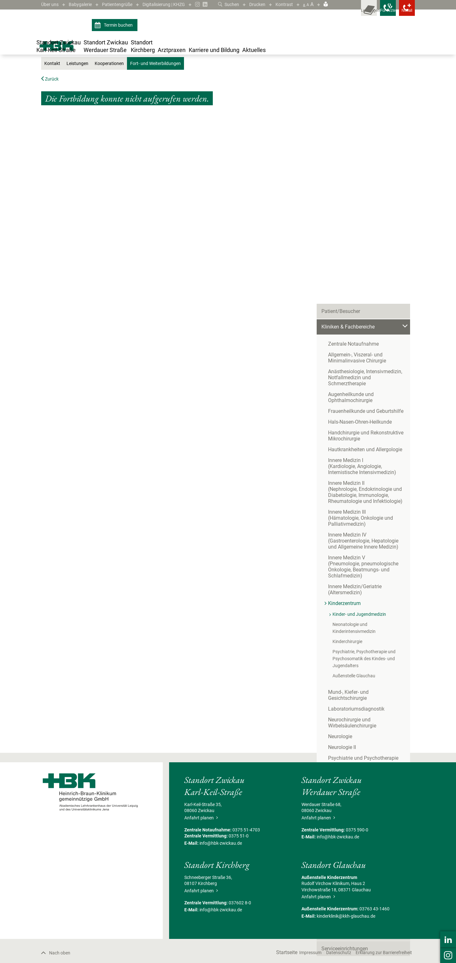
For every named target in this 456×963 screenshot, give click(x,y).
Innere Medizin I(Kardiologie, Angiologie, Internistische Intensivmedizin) (370, 256)
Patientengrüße (124, 4)
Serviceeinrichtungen (344, 711)
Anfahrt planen (201, 887)
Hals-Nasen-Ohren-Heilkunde (360, 212)
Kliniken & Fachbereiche (138, 83)
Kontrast (283, 4)
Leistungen (80, 133)
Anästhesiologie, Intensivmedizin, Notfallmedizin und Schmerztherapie (369, 171)
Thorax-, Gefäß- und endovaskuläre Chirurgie (367, 570)
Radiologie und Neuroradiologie (363, 546)
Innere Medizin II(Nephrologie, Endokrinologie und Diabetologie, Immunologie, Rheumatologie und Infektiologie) (365, 282)
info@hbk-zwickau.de (221, 912)
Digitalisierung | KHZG (176, 4)
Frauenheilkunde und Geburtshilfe (365, 201)
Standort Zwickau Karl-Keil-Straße (81, 83)
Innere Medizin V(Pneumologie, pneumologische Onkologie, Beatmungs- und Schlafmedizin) (363, 357)
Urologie (337, 601)
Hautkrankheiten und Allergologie (365, 240)
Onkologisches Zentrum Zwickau (358, 617)
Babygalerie (84, 4)
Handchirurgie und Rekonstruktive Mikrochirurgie (365, 226)
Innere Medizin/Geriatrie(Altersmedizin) (355, 380)
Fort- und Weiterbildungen (271, 83)
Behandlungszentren (344, 633)
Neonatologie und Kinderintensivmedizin (371, 414)
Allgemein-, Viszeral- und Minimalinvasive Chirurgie (357, 154)
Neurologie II (342, 524)
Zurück (51, 149)
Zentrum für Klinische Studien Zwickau (364, 664)
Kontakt (53, 133)
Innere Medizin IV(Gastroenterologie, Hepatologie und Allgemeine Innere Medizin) (368, 331)
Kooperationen (115, 133)
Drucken (254, 4)
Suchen (223, 4)
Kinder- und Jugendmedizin (219, 83)
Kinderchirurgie (347, 424)
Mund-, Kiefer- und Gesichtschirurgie (368, 475)
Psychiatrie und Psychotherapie (363, 535)
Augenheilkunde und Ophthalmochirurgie (351, 187)
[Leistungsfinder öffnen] (345, 12)
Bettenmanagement (343, 648)
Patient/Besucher (340, 107)
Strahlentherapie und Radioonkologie (369, 557)
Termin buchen (114, 34)
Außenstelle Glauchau (353, 458)
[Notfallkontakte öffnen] (402, 12)
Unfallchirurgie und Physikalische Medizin (365, 587)
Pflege (328, 680)
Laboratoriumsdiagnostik (356, 486)
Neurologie (340, 514)
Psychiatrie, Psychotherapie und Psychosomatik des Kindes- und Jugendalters (364, 441)
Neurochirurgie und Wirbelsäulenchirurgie (352, 500)
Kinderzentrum (178, 83)
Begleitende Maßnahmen (349, 695)
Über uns (51, 4)
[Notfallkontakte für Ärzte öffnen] (373, 12)
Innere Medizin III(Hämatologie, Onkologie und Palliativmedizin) (360, 308)
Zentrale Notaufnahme (353, 140)
